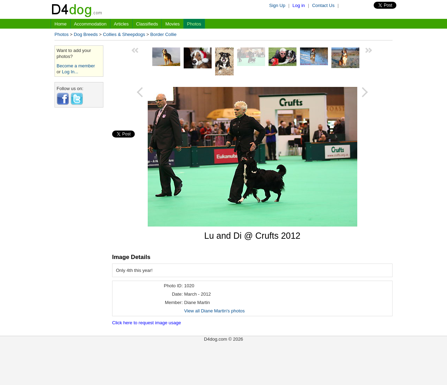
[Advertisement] (79, 217)
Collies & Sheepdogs (124, 34)
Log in (299, 5)
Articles (121, 24)
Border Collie (163, 34)
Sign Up (277, 5)
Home (60, 24)
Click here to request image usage (146, 322)
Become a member (76, 65)
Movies (172, 24)
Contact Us (323, 5)
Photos (194, 24)
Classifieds (147, 24)
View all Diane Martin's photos (214, 310)
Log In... (70, 71)
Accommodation (90, 24)
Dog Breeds (86, 34)
